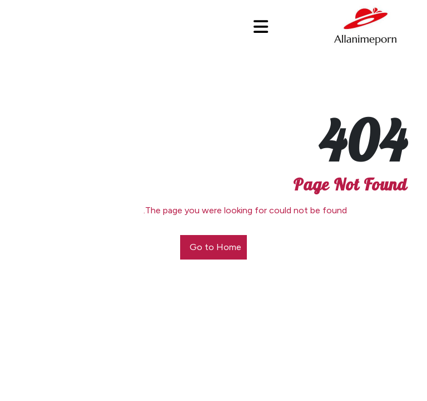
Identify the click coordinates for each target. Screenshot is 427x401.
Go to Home (215, 247)
